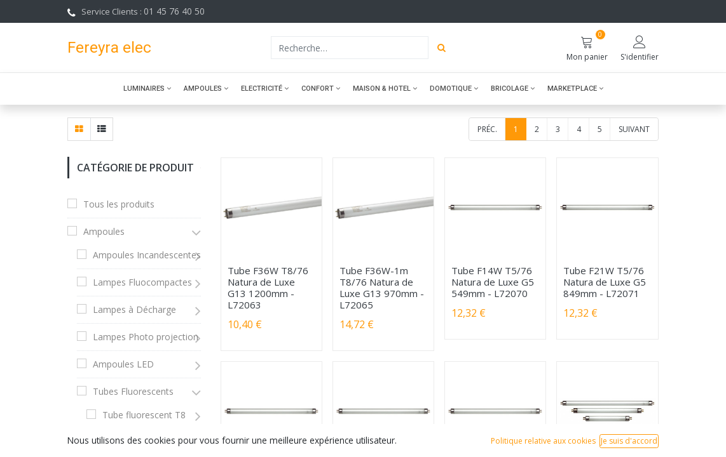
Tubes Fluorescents (133, 391)
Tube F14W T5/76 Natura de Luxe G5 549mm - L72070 (492, 282)
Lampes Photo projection (145, 337)
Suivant (634, 129)
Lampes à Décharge (134, 309)
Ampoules (104, 231)
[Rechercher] (441, 47)
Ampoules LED (123, 364)
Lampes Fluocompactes (142, 282)
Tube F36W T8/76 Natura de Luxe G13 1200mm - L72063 (268, 287)
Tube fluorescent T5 (144, 442)
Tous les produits (118, 204)
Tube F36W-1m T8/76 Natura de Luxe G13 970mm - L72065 (381, 287)
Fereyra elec (109, 47)
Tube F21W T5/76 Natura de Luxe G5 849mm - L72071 (604, 282)
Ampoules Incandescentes (147, 255)
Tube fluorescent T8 (144, 415)
